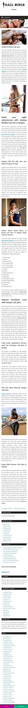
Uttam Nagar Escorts (8, 660)
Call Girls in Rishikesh (8, 687)
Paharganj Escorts (7, 640)
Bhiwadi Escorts (7, 669)
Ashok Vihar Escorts (7, 665)
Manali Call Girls (7, 540)
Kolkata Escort (6, 531)
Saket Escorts (6, 653)
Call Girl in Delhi (7, 597)
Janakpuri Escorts (7, 658)
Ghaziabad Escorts (7, 651)
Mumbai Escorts (7, 596)
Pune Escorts (6, 599)
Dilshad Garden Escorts (8, 682)
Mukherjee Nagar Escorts (9, 685)
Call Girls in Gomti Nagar (9, 691)
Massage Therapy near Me (9, 608)
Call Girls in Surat (7, 696)
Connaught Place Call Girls (9, 645)
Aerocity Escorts (7, 636)
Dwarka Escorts (6, 638)
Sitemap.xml (5, 572)
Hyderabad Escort (7, 537)
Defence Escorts (7, 678)
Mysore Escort (6, 524)
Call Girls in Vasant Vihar (9, 698)
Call (7, 706)
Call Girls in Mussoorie (8, 689)
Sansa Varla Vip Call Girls (20, 508)
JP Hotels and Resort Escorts (9, 558)
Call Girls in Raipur (7, 692)
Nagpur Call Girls (7, 539)
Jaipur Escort (6, 610)
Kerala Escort (6, 533)
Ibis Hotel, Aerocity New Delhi (10, 551)
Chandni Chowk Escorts (8, 673)
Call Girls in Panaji (7, 700)
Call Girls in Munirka (8, 649)
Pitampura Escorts (7, 647)
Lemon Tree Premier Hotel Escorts (11, 560)
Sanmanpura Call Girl (7, 508)
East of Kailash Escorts (8, 662)
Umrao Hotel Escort (7, 555)
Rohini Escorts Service (8, 644)
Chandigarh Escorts (7, 592)
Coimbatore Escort (7, 535)
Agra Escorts (6, 614)
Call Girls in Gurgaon (8, 606)
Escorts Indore (6, 605)
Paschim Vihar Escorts (8, 656)
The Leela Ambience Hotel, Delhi (10, 549)
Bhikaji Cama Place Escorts (9, 667)
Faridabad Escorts (7, 601)
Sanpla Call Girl (6, 393)
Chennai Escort (6, 526)
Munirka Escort (6, 603)
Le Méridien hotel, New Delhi (10, 553)
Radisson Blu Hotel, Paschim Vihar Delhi (12, 548)
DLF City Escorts (7, 683)
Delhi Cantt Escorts (7, 680)
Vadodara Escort (7, 530)
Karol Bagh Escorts (7, 655)
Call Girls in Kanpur (7, 694)
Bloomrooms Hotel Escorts (9, 562)
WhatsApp (21, 706)
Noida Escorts (6, 612)
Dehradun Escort (7, 528)
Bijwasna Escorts (7, 671)
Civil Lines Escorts (7, 676)
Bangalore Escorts (7, 594)
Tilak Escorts (6, 664)
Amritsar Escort (6, 615)
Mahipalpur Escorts (7, 642)
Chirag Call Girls (7, 674)
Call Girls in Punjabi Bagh (9, 702)
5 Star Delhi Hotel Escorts (9, 557)
